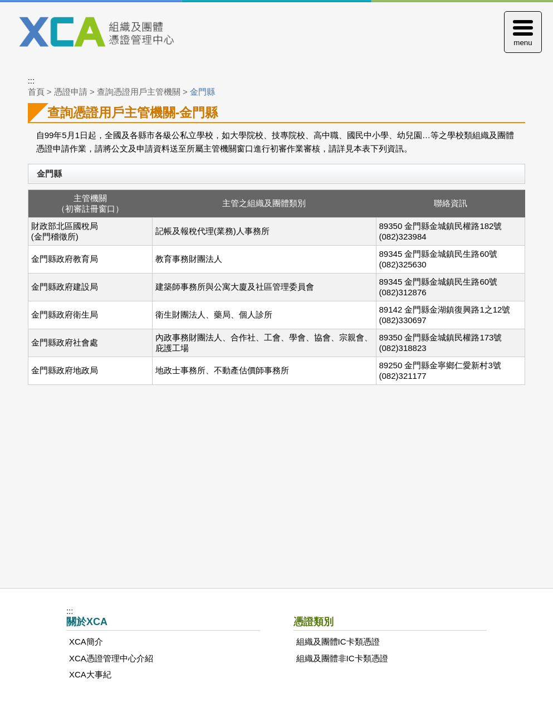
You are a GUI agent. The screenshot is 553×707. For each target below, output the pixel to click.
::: (31, 80)
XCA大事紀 (90, 674)
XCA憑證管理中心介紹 (111, 658)
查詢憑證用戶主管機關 (138, 91)
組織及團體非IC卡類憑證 (342, 658)
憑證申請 (70, 91)
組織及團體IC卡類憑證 (338, 641)
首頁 (36, 91)
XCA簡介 (86, 641)
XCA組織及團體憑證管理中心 (109, 32)
